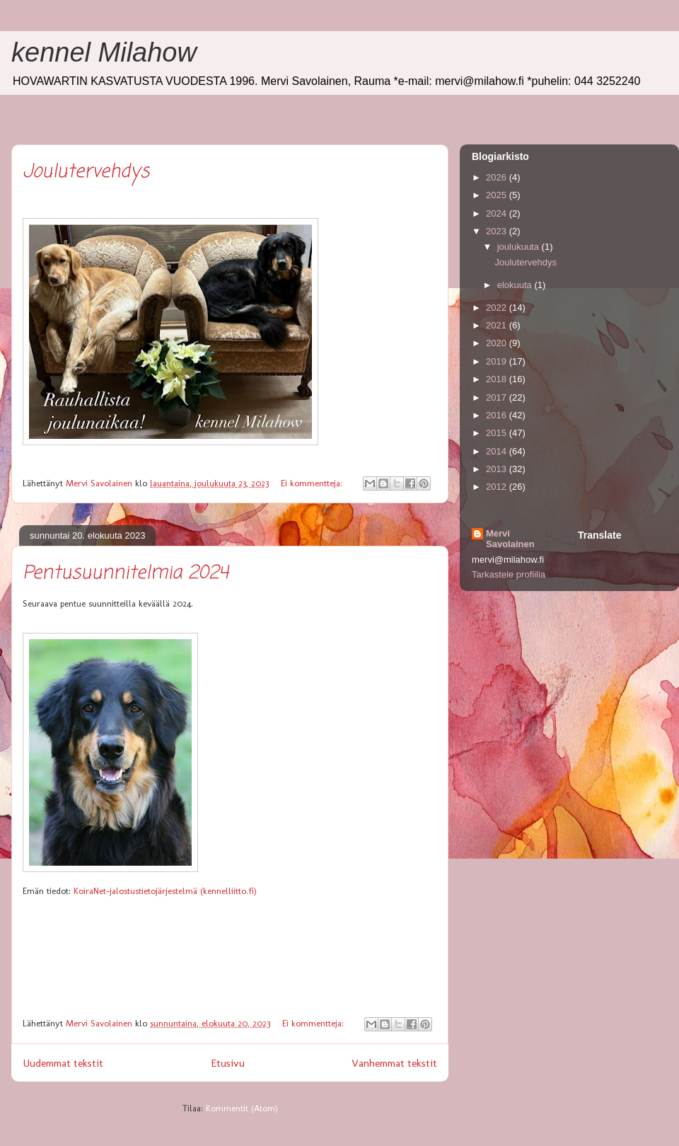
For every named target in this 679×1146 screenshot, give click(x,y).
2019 (497, 361)
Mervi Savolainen (510, 538)
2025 (497, 195)
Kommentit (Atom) (242, 1108)
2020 (497, 343)
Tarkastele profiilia (508, 574)
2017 (497, 397)
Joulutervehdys (86, 172)
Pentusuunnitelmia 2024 (125, 573)
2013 (497, 469)
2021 (497, 325)
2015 (497, 433)
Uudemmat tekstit (63, 1063)
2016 (497, 415)
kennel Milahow (104, 52)
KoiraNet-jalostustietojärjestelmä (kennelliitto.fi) (165, 891)
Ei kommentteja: (313, 483)
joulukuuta (519, 246)
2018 (497, 379)
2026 (497, 177)
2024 (497, 213)
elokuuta (516, 285)
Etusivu (228, 1063)
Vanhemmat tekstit (394, 1063)
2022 (497, 307)
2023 (497, 231)
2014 (497, 451)
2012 (497, 486)
